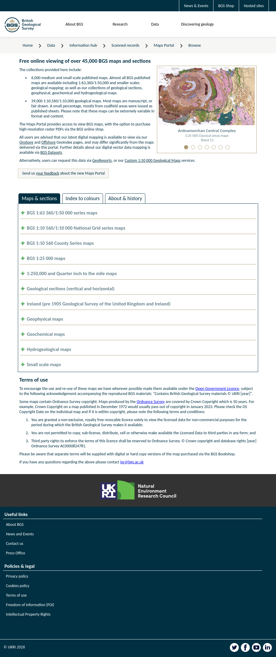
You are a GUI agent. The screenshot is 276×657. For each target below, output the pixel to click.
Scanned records (125, 45)
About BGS (74, 24)
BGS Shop (226, 5)
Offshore (48, 142)
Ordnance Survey (151, 401)
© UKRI (14, 647)
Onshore (26, 142)
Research (120, 24)
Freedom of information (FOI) (30, 604)
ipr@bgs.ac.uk (132, 462)
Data (155, 24)
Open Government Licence (217, 388)
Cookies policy (17, 585)
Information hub (83, 45)
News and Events (20, 534)
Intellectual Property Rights (28, 614)
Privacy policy (17, 576)
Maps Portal (164, 45)
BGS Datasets (51, 152)
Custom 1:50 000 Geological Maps (152, 160)
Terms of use (16, 595)
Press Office (15, 553)
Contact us (14, 543)
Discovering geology (197, 24)
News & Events (196, 5)
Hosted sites (254, 5)
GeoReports (102, 160)
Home (28, 45)
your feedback (47, 173)
